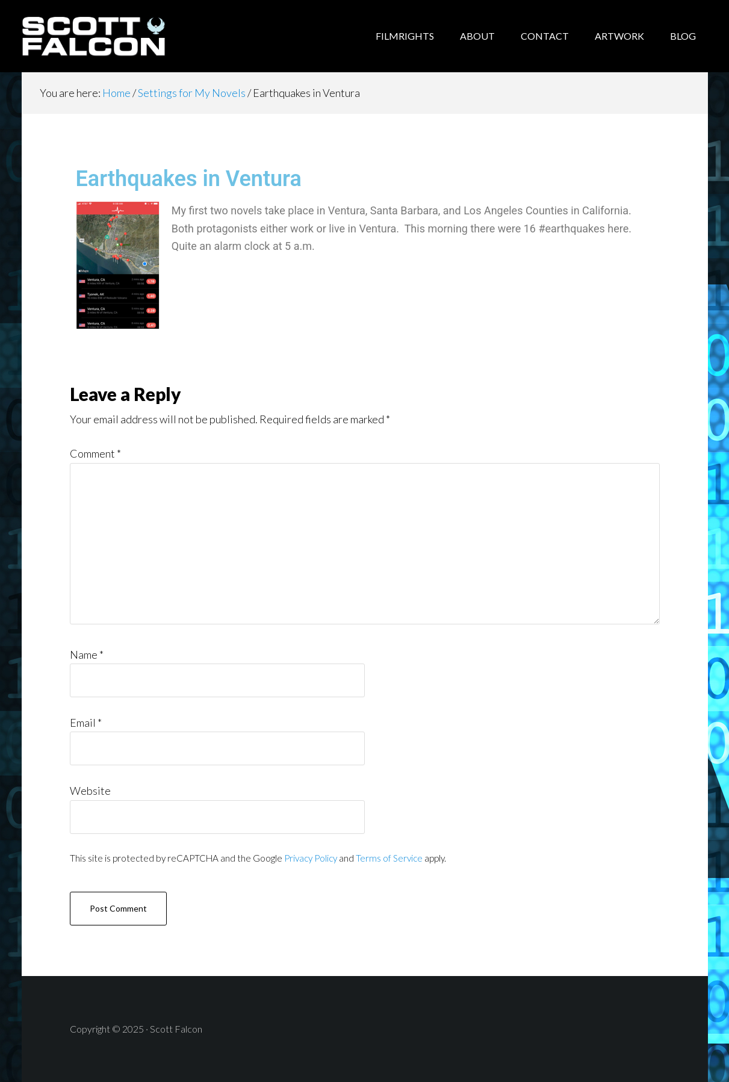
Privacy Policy (310, 858)
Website (90, 790)
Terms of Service (389, 858)
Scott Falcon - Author (118, 36)
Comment (95, 453)
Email (86, 722)
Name (87, 654)
